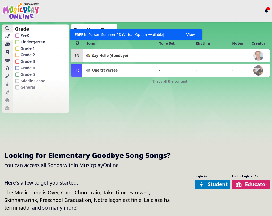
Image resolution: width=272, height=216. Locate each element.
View (190, 34)
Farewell (139, 192)
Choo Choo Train (80, 192)
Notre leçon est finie (117, 200)
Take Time (114, 192)
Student (213, 184)
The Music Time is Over (31, 192)
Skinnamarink (21, 200)
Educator (251, 184)
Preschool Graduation (65, 200)
